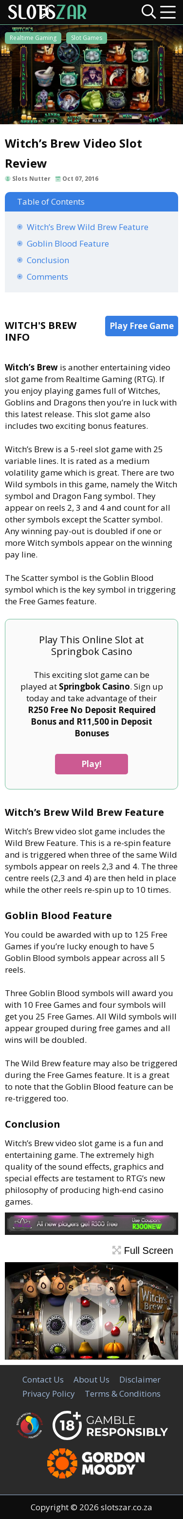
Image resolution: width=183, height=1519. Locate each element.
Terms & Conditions (123, 1393)
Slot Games (86, 38)
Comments (47, 276)
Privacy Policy (48, 1393)
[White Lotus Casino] (91, 1231)
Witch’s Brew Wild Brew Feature (87, 226)
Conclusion (48, 260)
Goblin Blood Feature (68, 243)
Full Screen (142, 1250)
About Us (91, 1379)
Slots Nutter (31, 178)
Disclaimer (140, 1379)
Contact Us (43, 1379)
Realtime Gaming (33, 38)
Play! (91, 763)
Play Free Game (142, 325)
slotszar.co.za (126, 1507)
